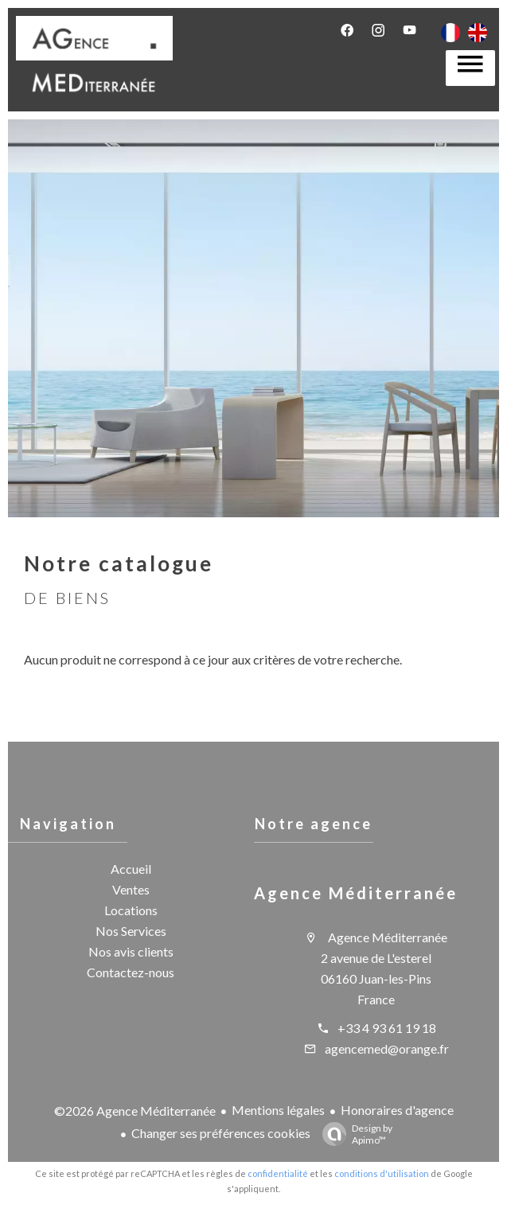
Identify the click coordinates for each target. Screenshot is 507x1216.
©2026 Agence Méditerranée (135, 1110)
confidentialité (278, 1173)
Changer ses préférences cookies (220, 1132)
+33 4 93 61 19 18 (386, 1027)
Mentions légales (278, 1109)
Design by (353, 1134)
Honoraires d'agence (397, 1109)
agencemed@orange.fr (387, 1048)
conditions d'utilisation (381, 1173)
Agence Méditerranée (356, 892)
